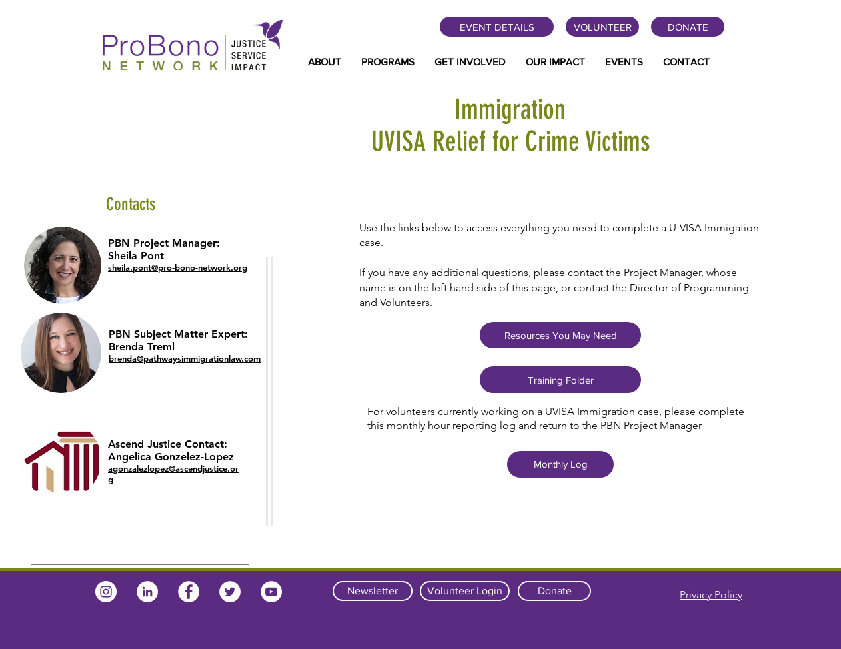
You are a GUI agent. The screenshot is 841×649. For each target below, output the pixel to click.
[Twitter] (230, 591)
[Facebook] (188, 591)
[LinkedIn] (147, 591)
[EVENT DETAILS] (497, 27)
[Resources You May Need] (560, 335)
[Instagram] (106, 591)
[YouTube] (271, 591)
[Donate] (554, 591)
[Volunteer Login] (465, 591)
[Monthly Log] (560, 464)
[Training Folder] (560, 379)
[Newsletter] (373, 591)
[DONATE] (687, 27)
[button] (324, 61)
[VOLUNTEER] (602, 27)
